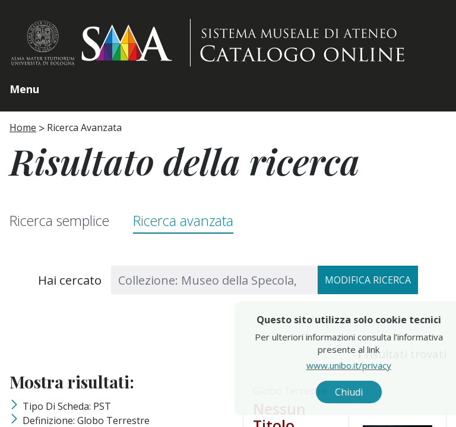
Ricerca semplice (59, 220)
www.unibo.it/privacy (380, 365)
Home (23, 127)
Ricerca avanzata (183, 220)
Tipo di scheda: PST (67, 406)
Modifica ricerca (368, 279)
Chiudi (380, 392)
